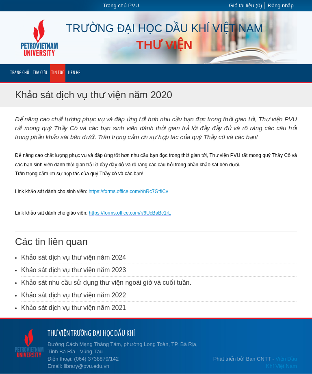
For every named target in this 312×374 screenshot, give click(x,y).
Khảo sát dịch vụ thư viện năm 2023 (73, 270)
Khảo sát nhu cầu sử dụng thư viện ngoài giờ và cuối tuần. (106, 282)
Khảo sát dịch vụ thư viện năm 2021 (73, 307)
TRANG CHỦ (19, 72)
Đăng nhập (280, 5)
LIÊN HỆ (74, 72)
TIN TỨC (57, 72)
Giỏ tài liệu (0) (245, 5)
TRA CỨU (40, 72)
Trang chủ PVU (121, 5)
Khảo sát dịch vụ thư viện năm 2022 (73, 295)
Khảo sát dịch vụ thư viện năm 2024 (73, 257)
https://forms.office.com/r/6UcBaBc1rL (130, 213)
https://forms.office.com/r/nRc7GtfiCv (128, 191)
